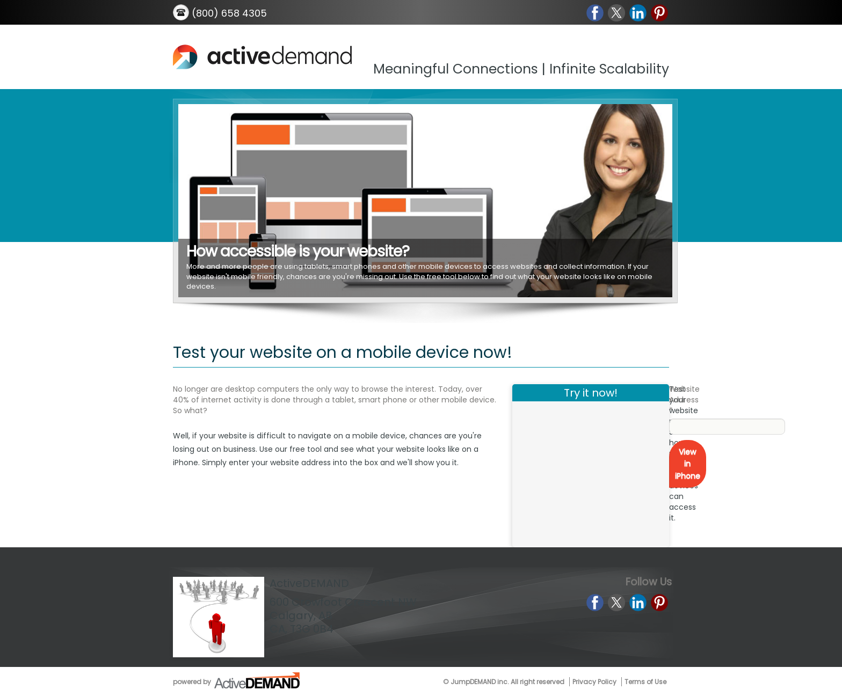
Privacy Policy (594, 681)
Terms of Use (645, 681)
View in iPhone (687, 463)
